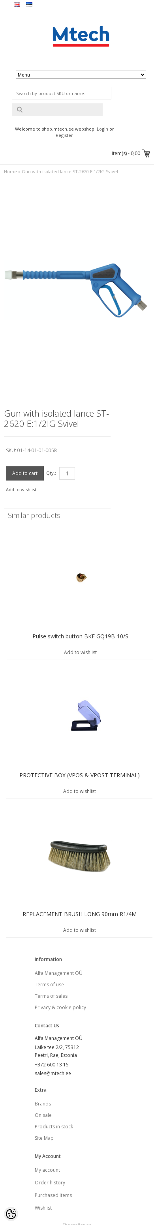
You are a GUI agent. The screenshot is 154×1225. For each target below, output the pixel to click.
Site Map (44, 1138)
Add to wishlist (21, 489)
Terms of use (49, 984)
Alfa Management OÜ (59, 973)
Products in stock (54, 1126)
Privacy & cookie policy (60, 1007)
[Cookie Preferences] (11, 1214)
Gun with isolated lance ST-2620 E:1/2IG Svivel (70, 171)
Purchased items (53, 1195)
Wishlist (43, 1207)
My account (47, 1170)
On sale (43, 1115)
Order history (50, 1182)
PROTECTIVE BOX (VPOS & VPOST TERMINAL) (79, 775)
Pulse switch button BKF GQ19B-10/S (80, 636)
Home (10, 171)
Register (64, 135)
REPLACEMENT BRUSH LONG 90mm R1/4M (80, 914)
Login (102, 129)
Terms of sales (51, 996)
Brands (43, 1103)
